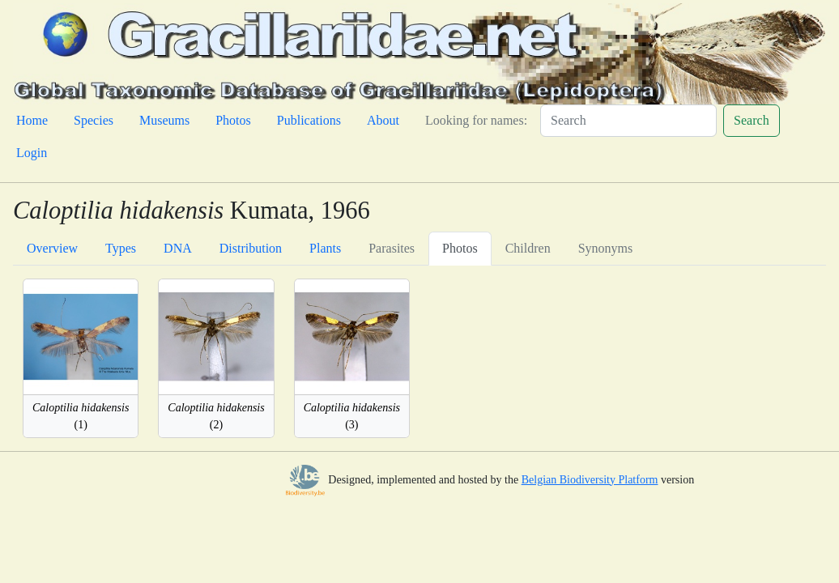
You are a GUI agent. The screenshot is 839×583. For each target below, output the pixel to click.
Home (32, 120)
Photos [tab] (460, 248)
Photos (233, 120)
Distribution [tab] (250, 248)
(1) (80, 416)
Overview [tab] (52, 248)
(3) (352, 416)
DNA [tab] (178, 248)
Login (31, 153)
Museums (164, 120)
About (383, 120)
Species (93, 120)
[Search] (628, 120)
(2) (216, 416)
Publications (309, 120)
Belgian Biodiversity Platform (590, 480)
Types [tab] (120, 248)
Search (751, 120)
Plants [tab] (325, 248)
